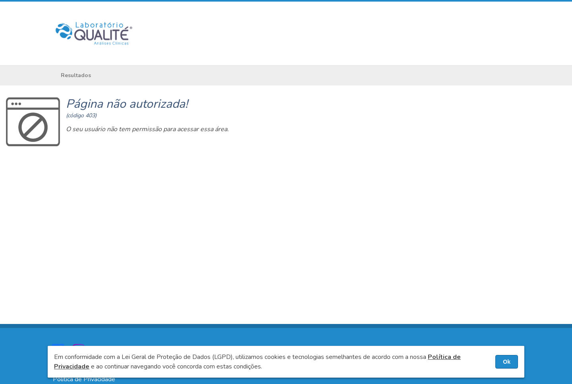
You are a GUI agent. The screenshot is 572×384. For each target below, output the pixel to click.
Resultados (76, 75)
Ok (506, 362)
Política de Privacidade (84, 379)
